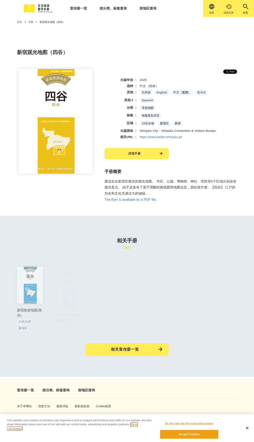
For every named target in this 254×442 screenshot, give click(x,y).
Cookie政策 (101, 406)
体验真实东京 (150, 115)
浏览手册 (134, 153)
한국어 (201, 92)
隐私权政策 (80, 406)
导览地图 (148, 108)
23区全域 (148, 123)
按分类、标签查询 (113, 8)
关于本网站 (22, 406)
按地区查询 (148, 8)
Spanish (147, 100)
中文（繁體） (182, 92)
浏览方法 (42, 406)
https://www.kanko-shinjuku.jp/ (161, 137)
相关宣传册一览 (125, 349)
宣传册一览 (78, 8)
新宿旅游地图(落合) (29, 317)
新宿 (178, 123)
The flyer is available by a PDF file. (131, 199)
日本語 (146, 92)
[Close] (247, 431)
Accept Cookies (189, 437)
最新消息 (61, 406)
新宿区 (164, 123)
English (161, 92)
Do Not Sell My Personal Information (189, 426)
